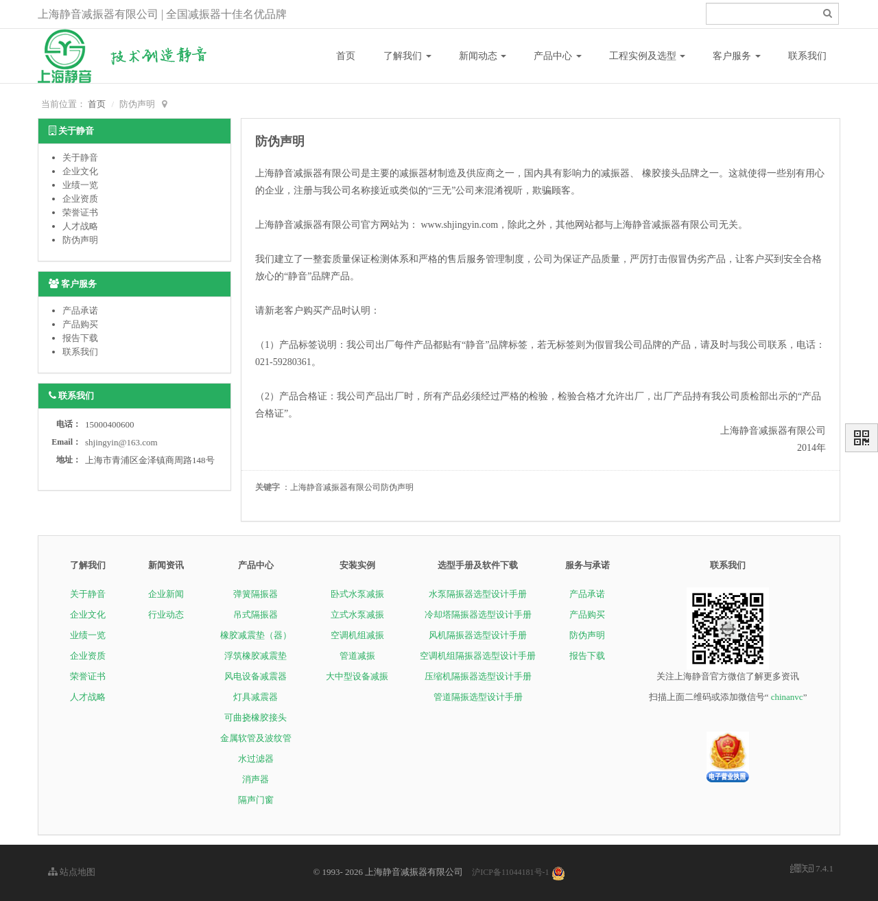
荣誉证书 (80, 212)
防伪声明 (80, 240)
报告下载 (80, 338)
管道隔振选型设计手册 (478, 697)
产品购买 (80, 324)
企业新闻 (166, 594)
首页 (345, 56)
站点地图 (71, 872)
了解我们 (407, 56)
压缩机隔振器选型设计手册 (478, 676)
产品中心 (558, 56)
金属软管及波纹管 (256, 738)
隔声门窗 (256, 800)
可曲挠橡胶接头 (255, 717)
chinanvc (787, 697)
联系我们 (807, 56)
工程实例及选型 (647, 56)
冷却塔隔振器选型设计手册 (478, 614)
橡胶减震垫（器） (256, 635)
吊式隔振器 (255, 614)
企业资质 (80, 199)
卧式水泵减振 (357, 594)
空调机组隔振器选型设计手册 (478, 656)
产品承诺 (80, 310)
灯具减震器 (255, 697)
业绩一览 (80, 185)
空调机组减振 (357, 635)
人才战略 (80, 226)
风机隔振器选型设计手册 (478, 635)
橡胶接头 (661, 173)
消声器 (255, 779)
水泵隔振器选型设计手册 (478, 594)
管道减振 (357, 656)
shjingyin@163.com (121, 442)
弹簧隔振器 (255, 594)
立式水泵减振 (357, 614)
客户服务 (737, 56)
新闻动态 (483, 56)
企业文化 (80, 171)
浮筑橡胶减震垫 (255, 656)
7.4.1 (811, 869)
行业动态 (166, 614)
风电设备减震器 (255, 676)
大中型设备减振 (357, 676)
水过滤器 (256, 758)
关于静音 (80, 157)
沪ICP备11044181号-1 (510, 872)
